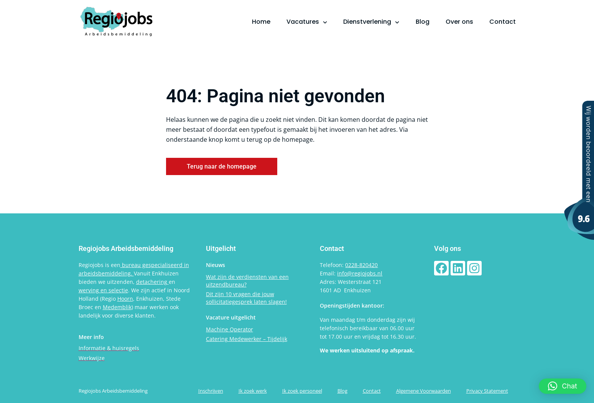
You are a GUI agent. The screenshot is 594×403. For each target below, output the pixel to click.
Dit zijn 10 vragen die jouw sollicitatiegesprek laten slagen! (246, 297)
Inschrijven (210, 390)
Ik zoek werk (253, 390)
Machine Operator (229, 329)
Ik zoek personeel (302, 390)
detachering (152, 281)
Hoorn (125, 298)
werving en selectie (103, 290)
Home (261, 22)
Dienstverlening (371, 22)
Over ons (459, 22)
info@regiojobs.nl (359, 273)
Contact (502, 22)
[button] (562, 386)
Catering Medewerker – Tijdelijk (246, 338)
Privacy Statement (487, 390)
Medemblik (117, 307)
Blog (422, 22)
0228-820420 (361, 265)
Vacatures (306, 22)
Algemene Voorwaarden (423, 390)
